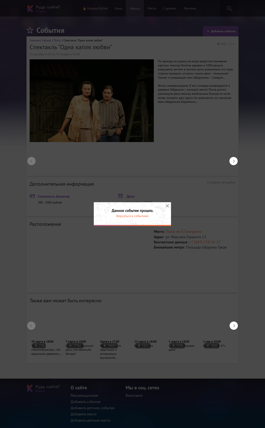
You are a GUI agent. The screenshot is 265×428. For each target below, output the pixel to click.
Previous (29, 159)
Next (231, 159)
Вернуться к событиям (132, 216)
